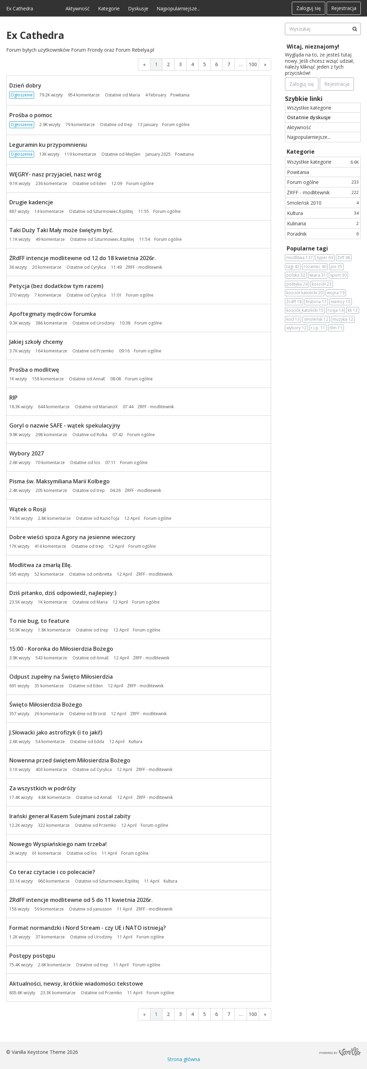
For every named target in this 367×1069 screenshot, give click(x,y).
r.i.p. (318, 328)
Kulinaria (323, 223)
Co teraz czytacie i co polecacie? (52, 872)
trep (128, 124)
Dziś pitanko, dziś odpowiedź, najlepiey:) (63, 593)
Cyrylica (98, 267)
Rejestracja (343, 8)
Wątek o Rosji (27, 509)
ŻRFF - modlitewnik (323, 192)
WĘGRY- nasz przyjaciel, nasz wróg (55, 174)
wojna (336, 293)
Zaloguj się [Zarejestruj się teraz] (301, 84)
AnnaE (99, 379)
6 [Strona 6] (216, 64)
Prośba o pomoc (30, 115)
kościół (321, 284)
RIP (13, 397)
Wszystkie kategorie (309, 107)
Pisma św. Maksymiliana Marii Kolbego (59, 481)
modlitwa (299, 258)
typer (325, 258)
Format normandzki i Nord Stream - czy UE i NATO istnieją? (87, 928)
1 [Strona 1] (156, 64)
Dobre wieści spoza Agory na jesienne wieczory (72, 537)
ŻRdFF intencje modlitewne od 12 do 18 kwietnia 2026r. (82, 258)
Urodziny (106, 323)
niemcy (340, 302)
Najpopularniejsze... (178, 8)
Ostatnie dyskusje (308, 117)
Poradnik (323, 233)
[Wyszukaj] (354, 29)
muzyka (343, 319)
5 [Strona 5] (204, 64)
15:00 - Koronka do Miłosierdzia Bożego (61, 648)
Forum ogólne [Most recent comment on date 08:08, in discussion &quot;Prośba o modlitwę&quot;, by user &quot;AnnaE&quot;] (139, 379)
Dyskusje (138, 8)
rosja (336, 310)
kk (353, 310)
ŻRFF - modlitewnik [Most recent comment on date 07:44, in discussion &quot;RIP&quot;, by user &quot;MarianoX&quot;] (156, 407)
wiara (317, 275)
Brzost (99, 714)
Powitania (298, 172)
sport (338, 275)
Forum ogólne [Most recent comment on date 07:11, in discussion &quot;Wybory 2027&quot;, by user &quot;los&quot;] (134, 462)
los (97, 462)
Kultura (323, 213)
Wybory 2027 (26, 453)
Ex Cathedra (19, 8)
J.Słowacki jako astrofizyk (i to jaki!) (55, 732)
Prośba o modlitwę (34, 369)
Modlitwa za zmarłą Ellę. (40, 565)
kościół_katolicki (305, 310)
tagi (292, 267)
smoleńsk (316, 319)
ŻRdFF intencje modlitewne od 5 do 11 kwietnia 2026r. (81, 900)
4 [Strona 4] (192, 64)
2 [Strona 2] (168, 64)
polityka (297, 284)
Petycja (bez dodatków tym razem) (56, 286)
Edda (99, 741)
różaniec (315, 267)
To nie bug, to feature (39, 621)
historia (316, 302)
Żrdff (294, 302)
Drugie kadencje (31, 202)
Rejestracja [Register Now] (336, 84)
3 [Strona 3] (180, 64)
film (336, 328)
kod (293, 319)
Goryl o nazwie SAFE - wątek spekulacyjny (64, 425)
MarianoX (108, 407)
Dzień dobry (25, 85)
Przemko (105, 351)
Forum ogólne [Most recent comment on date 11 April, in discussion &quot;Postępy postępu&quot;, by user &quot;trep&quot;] (146, 965)
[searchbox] (323, 29)
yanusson (102, 909)
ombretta (102, 574)
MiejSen (133, 154)
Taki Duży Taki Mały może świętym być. (61, 230)
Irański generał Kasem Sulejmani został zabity (70, 816)
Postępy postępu (32, 955)
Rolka (102, 435)
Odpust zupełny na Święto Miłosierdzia (61, 676)
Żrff (343, 258)
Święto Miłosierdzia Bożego (45, 704)
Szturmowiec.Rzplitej (113, 211)
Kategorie (109, 8)
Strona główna (183, 1059)
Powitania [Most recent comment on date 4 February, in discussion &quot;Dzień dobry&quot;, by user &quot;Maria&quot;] (179, 95)
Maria (134, 95)
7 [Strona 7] (228, 64)
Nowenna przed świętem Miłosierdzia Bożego (69, 760)
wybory (296, 328)
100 (253, 64)
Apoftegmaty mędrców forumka (52, 314)
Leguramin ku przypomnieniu (48, 144)
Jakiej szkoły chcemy (36, 342)
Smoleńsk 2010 (323, 202)
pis (336, 267)
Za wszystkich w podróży (42, 788)
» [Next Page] (265, 64)
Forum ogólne (323, 182)
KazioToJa (109, 518)
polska (295, 275)
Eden (101, 183)
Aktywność (78, 8)
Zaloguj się (308, 8)
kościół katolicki (304, 293)
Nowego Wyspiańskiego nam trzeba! (58, 844)
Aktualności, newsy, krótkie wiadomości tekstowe (76, 983)
